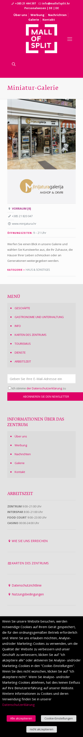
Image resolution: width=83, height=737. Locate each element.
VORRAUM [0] (21, 208)
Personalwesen (35, 8)
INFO (18, 326)
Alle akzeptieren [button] (21, 718)
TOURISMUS (23, 344)
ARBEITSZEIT (23, 361)
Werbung (37, 15)
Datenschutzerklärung (18, 704)
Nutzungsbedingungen (28, 594)
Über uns (20, 15)
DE (50, 8)
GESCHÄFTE (22, 308)
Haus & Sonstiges (38, 270)
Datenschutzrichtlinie (27, 585)
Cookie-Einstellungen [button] (58, 718)
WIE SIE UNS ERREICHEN (30, 541)
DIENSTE (20, 352)
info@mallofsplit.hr (56, 3)
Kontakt (48, 20)
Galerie (33, 20)
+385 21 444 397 (25, 3)
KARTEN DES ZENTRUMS (30, 335)
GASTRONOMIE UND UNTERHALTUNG (39, 317)
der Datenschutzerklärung (44, 388)
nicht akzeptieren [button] (41, 729)
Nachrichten (57, 15)
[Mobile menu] (69, 38)
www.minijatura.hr (24, 224)
